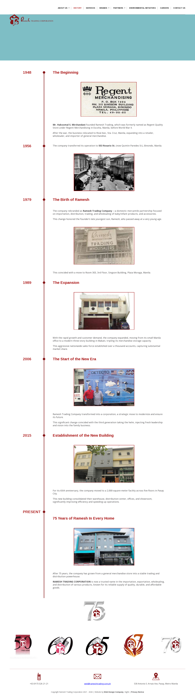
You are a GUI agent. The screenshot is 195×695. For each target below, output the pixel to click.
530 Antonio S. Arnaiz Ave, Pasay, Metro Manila (156, 683)
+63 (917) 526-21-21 (39, 683)
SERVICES (90, 8)
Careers (164, 8)
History (77, 8)
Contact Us (179, 8)
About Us (62, 8)
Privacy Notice (137, 692)
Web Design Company (113, 692)
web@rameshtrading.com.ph (97, 683)
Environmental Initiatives (142, 8)
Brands (103, 8)
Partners (118, 8)
